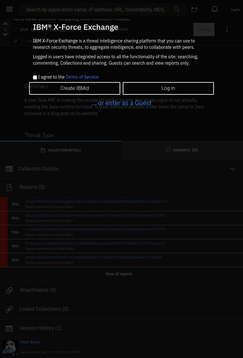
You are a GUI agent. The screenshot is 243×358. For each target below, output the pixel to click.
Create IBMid (74, 88)
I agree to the (68, 77)
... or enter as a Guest (121, 103)
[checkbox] (35, 77)
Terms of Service (82, 77)
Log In (168, 88)
